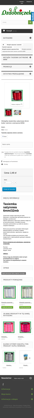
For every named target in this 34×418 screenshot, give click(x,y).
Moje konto (6, 394)
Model (3, 127)
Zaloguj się (29, 1)
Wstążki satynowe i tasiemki (14, 44)
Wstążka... (4, 337)
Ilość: (5, 179)
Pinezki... (25, 365)
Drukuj (6, 164)
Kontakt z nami (22, 2)
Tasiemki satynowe (7, 47)
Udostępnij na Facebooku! (10, 161)
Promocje (7, 67)
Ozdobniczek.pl (8, 405)
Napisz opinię (6, 144)
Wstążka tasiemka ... (7, 302)
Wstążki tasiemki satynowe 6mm (10, 49)
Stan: (2, 129)
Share (5, 136)
